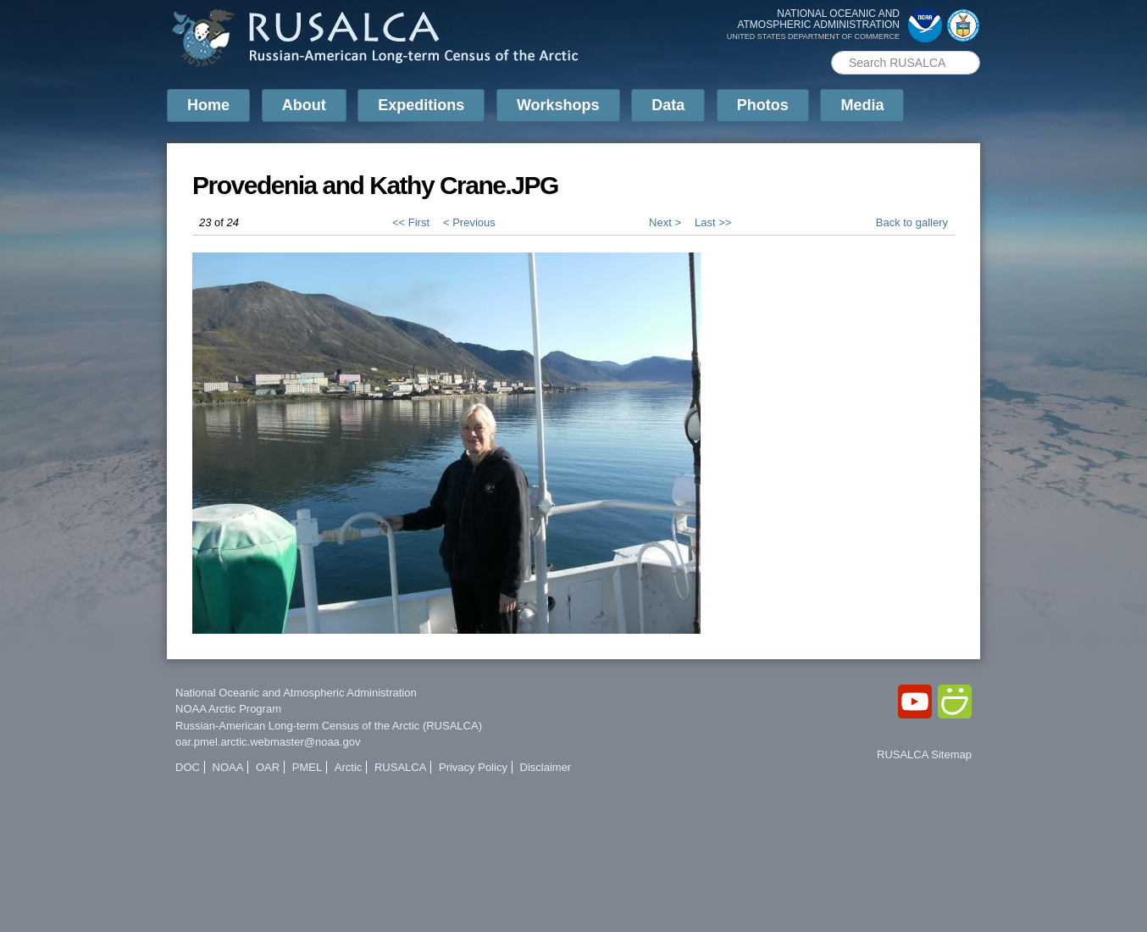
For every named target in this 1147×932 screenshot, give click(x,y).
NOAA (228, 767)
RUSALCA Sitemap (924, 754)
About (304, 105)
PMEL (307, 767)
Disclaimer (546, 767)
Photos (763, 105)
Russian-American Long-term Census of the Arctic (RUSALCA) (328, 725)
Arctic (349, 767)
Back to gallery (912, 222)
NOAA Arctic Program (228, 708)
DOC (187, 767)
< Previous (469, 222)
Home (208, 105)
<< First (410, 222)
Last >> (713, 222)
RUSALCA (400, 767)
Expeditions (421, 105)
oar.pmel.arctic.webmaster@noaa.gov (267, 741)
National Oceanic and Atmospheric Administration (296, 692)
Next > (665, 222)
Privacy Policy (473, 767)
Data (667, 105)
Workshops (558, 105)
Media (862, 105)
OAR (268, 767)
